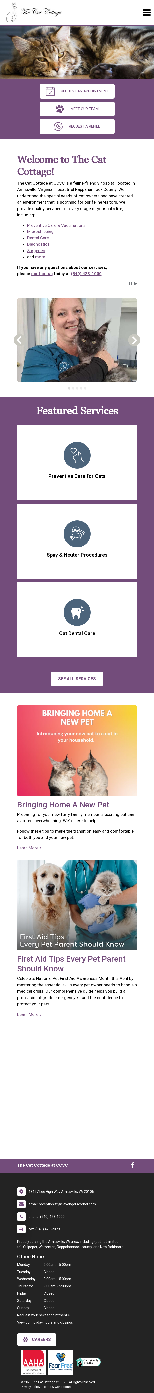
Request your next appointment (42, 1315)
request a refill (77, 126)
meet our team (77, 109)
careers (37, 1339)
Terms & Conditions (56, 1387)
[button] (130, 284)
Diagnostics (38, 244)
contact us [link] (42, 273)
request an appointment (77, 91)
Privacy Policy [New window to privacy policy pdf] (30, 1387)
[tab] (69, 388)
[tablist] (77, 388)
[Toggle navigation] (146, 12)
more (40, 256)
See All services (77, 678)
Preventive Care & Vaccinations (56, 225)
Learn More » (29, 847)
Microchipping (40, 231)
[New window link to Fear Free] (62, 1362)
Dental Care (38, 237)
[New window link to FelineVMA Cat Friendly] (89, 1362)
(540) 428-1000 (86, 273)
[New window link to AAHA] (34, 1362)
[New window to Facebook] (132, 1166)
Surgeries (36, 250)
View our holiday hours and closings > (46, 1322)
